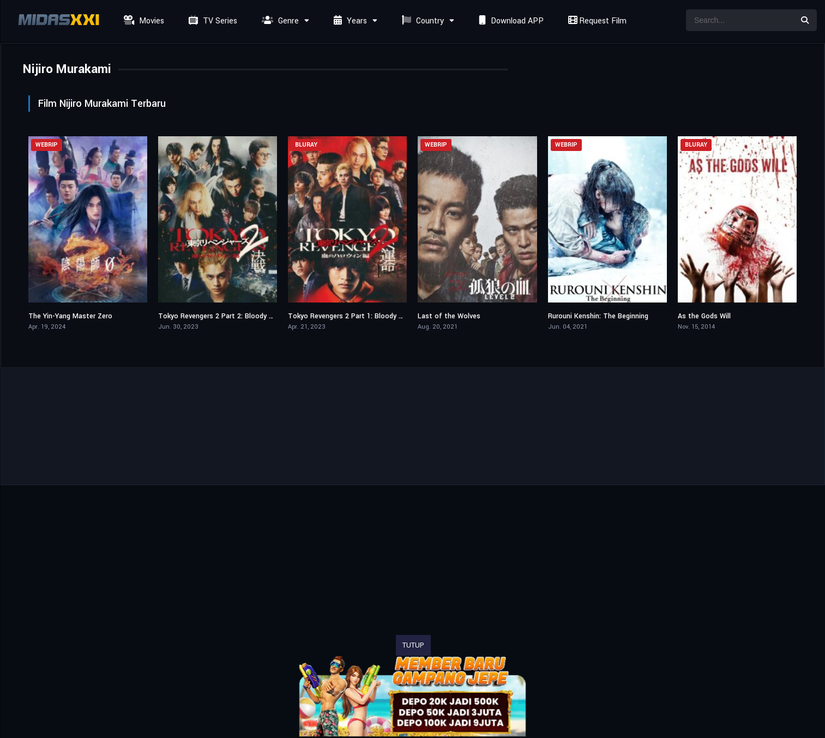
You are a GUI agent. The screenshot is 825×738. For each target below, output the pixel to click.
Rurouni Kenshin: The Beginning (598, 316)
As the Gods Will (704, 316)
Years (349, 21)
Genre (279, 21)
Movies (142, 21)
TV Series (211, 21)
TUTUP (413, 645)
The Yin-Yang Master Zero (70, 316)
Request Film (596, 21)
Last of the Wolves (449, 316)
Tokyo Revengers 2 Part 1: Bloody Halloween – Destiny (376, 316)
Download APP (510, 21)
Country (421, 21)
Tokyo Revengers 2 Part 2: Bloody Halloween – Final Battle (253, 316)
